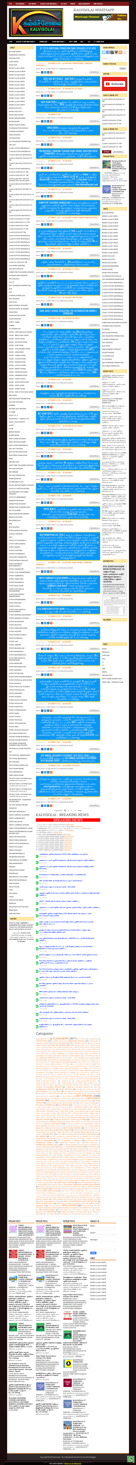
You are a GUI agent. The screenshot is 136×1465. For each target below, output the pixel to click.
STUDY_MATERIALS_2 (57, 1180)
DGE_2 (95, 1093)
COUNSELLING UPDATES (45, 1089)
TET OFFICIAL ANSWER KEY (72, 1187)
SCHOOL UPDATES (79, 1149)
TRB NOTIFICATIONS (47, 1210)
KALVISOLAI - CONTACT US (74, 1124)
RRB (37, 1149)
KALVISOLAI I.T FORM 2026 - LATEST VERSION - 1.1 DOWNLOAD (62, 875)
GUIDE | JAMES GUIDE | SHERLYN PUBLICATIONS (80, 1314)
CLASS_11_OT (66, 1081)
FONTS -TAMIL (83, 1103)
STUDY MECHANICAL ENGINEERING (17, 659)
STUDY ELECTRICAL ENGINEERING (46, 1159)
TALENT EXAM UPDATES (46, 1182)
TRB (103, 669)
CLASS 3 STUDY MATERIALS (19, 239)
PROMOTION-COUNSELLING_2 (47, 1145)
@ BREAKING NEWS (42, 1039)
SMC (47, 1151)
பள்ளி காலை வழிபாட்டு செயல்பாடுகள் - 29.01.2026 (57, 887)
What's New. (67, 1214)
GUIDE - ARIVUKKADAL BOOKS (78, 1107)
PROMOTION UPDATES (68, 1142)
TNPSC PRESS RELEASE (65, 1203)
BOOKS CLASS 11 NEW (54, 1047)
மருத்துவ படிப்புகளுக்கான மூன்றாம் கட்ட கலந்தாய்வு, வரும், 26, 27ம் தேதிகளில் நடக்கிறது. (68, 394)
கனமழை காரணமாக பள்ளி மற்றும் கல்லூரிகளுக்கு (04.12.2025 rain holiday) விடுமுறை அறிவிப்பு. (119, 166)
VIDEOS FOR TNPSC (48, 1214)
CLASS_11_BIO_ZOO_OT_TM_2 (46, 1081)
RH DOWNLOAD (92, 1147)
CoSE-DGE (106, 655)
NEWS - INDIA (57, 1132)
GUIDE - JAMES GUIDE (61, 1111)
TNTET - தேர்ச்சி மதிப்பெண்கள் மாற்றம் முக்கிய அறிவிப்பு (59, 901)
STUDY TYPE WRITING (75, 1178)
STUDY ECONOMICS (79, 1157)
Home (10, 4)
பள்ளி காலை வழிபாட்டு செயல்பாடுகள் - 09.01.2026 (57, 1018)
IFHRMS (56, 1119)
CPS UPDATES (76, 765)
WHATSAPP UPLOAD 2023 (81, 1214)
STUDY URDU (89, 1178)
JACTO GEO (40, 1122)
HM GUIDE (62, 1117)
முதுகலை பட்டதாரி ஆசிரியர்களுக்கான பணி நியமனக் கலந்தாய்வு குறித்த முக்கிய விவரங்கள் (113, 393)
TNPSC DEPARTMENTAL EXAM (49, 1201)
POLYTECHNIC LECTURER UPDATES (87, 1138)
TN (61, 1191)
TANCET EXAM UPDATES (86, 1182)
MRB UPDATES (95, 1126)
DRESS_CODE (40, 1096)
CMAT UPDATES (84, 1085)
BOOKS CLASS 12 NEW (71, 1047)
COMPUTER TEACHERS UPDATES (78, 1087)
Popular (106, 152)
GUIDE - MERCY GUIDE (58, 1113)
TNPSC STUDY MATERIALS (19, 843)
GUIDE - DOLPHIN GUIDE (64, 1109)
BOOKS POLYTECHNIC (91, 1053)
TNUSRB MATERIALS (88, 1206)
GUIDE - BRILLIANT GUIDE (19, 335)
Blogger (22, 941)
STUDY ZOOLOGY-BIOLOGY (19, 730)
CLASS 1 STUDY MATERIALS (76, 1058)
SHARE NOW (40, 1151)
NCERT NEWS (56, 1128)
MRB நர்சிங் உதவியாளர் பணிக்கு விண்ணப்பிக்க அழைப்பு (59, 992)
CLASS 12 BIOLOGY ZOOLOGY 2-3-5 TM (72, 1068)
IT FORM (83, 1119)
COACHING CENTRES (17, 265)
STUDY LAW (82, 1166)
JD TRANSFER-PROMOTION (56, 1122)
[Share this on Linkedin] (48, 72)
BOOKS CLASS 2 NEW (86, 1047)
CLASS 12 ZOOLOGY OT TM (18, 229)
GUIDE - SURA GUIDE (76, 1115)
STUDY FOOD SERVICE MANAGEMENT (66, 1161)
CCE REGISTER (87, 1056)
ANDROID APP (41, 1043)
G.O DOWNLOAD (49, 1105)
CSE (52, 1091)
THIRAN (38, 1191)
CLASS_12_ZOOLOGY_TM (66, 1085)
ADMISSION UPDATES (76, 1041)
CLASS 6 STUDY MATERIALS (91, 1077)
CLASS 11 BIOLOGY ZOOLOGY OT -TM (21, 164)
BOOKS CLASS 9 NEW (65, 1051)
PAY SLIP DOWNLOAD (57, 1136)
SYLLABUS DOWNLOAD (74, 1180)
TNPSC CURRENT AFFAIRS (91, 1199)
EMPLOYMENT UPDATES (18, 305)
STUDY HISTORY (41, 1166)
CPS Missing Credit (88, 1089)
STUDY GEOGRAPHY (61, 1163)
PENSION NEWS (72, 1136)
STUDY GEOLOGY (75, 1163)
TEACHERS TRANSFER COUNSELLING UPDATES (85, 217)
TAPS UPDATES (43, 1184)
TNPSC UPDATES (69, 1205)
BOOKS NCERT (74, 1053)
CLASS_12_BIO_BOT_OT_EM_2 (86, 1081)
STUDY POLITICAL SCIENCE (19, 687)
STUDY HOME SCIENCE (55, 1166)
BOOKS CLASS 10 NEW (17, 71)
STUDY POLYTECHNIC (50, 1174)
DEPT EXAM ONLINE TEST (112, 679)
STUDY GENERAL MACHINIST (89, 1161)
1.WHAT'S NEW (41, 1041)
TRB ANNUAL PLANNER (69, 1208)
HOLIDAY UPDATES (43, 1119)
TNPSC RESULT (81, 1203)
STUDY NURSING (80, 1170)
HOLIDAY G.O (93, 1117)
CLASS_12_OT (92, 1083)
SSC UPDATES (55, 1151)
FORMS (92, 1103)
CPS (77, 1089)
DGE (88, 1093)
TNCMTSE (67, 1197)
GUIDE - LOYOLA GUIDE (43, 1113)
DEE (39, 1093)
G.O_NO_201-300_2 (42, 1107)
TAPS (98, 1182)
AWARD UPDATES (42, 1045)
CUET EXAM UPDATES (77, 1091)
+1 (102, 662)
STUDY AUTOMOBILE (68, 1153)
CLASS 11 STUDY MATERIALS (64, 1062)
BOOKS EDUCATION (42, 1053)
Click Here (70, 824)
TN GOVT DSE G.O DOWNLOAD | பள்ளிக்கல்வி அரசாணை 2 (53, 1193)
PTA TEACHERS (82, 1145)
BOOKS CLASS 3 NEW (17, 85)
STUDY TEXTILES (60, 1178)
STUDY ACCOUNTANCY (76, 1151)
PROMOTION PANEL (92, 1140)
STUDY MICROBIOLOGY (66, 1170)
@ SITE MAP (80, 1039)
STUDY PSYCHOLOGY (65, 1174)
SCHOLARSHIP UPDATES (62, 1149)
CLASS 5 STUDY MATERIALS (72, 1077)
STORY (64, 1151)
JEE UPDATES (87, 1122)
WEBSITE (59, 1214)
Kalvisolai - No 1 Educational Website (66, 1457)
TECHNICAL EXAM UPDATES (47, 1187)
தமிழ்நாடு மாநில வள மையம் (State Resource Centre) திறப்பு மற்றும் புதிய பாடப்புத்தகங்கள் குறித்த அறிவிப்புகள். (114, 456)
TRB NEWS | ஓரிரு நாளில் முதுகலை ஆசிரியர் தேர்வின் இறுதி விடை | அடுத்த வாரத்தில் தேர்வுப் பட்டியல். (21, 1345)
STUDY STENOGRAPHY (87, 1176)
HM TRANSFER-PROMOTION (76, 1117)
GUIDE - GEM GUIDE (47, 1111)
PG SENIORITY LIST (86, 1136)
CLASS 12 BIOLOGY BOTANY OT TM (81, 1066)
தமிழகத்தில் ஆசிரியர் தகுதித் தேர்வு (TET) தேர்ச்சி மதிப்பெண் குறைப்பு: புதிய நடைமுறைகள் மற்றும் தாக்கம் (114, 440)
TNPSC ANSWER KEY (59, 1199)
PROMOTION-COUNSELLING (89, 1142)
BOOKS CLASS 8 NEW (49, 1051)
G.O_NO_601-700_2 (56, 1107)
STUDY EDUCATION (92, 1157)
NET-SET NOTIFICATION (82, 1130)
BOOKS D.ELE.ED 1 (79, 1051)
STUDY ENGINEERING (87, 1159)
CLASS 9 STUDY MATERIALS (88, 1079)
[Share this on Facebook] (42, 72)
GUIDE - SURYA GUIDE (91, 1115)
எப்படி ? (94, 1214)
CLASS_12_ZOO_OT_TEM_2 (45, 1085)
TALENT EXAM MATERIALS (92, 1180)
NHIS (76, 1132)
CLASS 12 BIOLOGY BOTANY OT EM (56, 1066)
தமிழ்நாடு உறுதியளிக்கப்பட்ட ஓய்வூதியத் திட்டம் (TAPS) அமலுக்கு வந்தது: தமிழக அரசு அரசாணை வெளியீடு (114, 532)
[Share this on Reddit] (51, 72)
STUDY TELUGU (47, 1178)
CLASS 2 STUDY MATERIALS (78, 1074)
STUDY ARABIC (40, 1153)
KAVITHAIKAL (51, 1126)
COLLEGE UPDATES (53, 1087)
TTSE (75, 1212)
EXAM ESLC (71, 1101)
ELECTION (65, 1098)
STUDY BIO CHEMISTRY (85, 1153)
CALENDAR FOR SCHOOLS (44, 1056)
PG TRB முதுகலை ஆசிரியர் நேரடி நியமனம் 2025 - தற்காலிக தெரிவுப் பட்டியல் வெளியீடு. (113, 513)
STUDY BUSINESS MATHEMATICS (62, 1155)
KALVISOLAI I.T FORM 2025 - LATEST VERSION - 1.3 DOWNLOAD (119, 189)
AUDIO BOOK (94, 1043)
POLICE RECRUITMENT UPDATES (21, 485)
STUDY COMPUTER (65, 1157)
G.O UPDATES (76, 269)
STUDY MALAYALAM (42, 1168)
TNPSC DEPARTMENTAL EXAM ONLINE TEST (80, 1201)
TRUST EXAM (66, 1212)
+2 (103, 665)
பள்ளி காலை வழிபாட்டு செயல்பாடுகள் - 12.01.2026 (57, 998)
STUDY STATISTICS (72, 1176)
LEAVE (68, 1126)
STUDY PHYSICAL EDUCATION (65, 1172)
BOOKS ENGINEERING (58, 1053)
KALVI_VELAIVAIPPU (54, 1124)
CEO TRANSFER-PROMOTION (46, 1058)
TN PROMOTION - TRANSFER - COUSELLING (20, 801)
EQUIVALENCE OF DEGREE (57, 1101)
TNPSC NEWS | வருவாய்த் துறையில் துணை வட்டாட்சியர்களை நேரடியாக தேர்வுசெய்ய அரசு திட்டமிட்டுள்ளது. (68, 130)
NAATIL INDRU (44, 1128)
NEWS (47, 1132)
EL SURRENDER (54, 1098)
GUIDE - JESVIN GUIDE (76, 1111)
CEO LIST (62, 1058)
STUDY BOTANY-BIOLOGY (18, 560)
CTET (66, 1091)
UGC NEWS (83, 1212)
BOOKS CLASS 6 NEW (82, 1049)
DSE (47, 1096)
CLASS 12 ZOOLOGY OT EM (83, 1072)
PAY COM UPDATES (90, 1134)
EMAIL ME (74, 1098)
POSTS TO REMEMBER (44, 1140)
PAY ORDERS (75, 318)
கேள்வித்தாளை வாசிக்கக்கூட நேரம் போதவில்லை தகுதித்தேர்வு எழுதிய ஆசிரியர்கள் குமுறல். (75, 1279)
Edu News (105, 652)
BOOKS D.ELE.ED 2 (92, 1051)
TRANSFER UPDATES (50, 1208)
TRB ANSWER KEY (86, 1208)
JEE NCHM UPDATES (74, 1122)
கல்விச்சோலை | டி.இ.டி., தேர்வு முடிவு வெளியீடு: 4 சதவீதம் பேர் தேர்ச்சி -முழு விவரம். (48, 1375)
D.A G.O (88, 1091)
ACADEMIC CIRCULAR (58, 1041)
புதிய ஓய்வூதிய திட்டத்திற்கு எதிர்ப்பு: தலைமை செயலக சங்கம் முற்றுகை (64, 1012)
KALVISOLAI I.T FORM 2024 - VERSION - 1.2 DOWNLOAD (79, 1382)
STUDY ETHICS (48, 1161)
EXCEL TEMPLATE (53, 1103)
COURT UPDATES (65, 1089)
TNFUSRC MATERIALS (80, 1197)
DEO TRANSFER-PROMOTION (74, 1093)
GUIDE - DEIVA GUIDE (48, 1109)
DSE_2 (53, 1096)
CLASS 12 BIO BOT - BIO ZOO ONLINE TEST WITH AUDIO (19, 180)
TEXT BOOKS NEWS (79, 1189)
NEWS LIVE (68, 1132)
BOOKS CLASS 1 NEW (86, 1045)
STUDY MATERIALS (59, 1168)
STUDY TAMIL (14, 713)
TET (59, 1187)
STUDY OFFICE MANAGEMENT (45, 1172)
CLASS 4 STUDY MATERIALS (53, 1077)
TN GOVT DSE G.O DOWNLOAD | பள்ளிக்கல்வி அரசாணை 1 (81, 1191)
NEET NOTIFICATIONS (91, 1128)
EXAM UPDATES (15, 319)
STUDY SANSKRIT (80, 1174)
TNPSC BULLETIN (74, 1199)
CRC (47, 1091)
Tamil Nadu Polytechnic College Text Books (46, 1357)
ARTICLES (65, 1043)
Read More (94, 72)
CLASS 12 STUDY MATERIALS (83, 1070)
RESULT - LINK (63, 1147)
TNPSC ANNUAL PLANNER (19, 815)
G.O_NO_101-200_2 (92, 1105)
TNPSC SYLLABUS (53, 1206)
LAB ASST (61, 1126)
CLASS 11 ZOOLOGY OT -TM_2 (59, 1064)
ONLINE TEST (48, 1134)
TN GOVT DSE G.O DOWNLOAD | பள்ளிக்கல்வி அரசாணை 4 (62, 1195)
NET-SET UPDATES (77, 88)
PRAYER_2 (77, 1140)
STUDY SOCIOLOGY (58, 1176)
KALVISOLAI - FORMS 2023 (78, 1361)
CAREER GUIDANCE (62, 1056)
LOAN (74, 1126)
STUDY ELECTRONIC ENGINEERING (68, 1159)
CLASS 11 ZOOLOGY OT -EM (84, 1062)
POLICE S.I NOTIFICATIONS (64, 1138)
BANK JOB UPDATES (58, 1045)
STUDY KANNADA (70, 1166)
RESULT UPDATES (77, 1147)
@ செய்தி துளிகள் (92, 1039)
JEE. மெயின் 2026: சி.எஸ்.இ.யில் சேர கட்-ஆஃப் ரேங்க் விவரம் (60, 881)
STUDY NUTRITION (92, 1170)
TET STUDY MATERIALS (92, 1187)
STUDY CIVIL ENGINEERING (19, 572)
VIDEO (38, 1214)
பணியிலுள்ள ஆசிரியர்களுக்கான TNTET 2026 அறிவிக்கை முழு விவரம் (63, 854)
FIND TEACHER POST (69, 1103)
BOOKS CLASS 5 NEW (67, 1049)
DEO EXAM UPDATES (52, 1093)
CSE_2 (58, 1091)
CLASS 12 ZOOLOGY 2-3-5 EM (19, 219)
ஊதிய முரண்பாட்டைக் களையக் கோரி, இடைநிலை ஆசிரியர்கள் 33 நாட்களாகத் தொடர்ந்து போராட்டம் (114, 447)
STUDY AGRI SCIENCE (91, 1151)
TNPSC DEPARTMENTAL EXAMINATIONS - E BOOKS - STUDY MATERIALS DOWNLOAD (26, 1255)
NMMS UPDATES (86, 1132)
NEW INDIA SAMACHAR (18, 455)
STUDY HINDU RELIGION (90, 1163)
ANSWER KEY (53, 1043)
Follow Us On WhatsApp (72, 1463)
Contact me (13, 927)
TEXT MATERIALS (93, 1189)
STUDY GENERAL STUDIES (44, 1163)
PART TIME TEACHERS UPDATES (68, 1134)
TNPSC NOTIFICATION (44, 1203)
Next (80, 810)
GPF (65, 1107)
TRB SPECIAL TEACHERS (80, 1210)
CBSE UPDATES (75, 1056)
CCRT (96, 1056)
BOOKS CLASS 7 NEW (17, 98)
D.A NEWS (96, 1091)
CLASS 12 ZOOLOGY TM (58, 1074)
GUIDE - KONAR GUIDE (91, 1111)
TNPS (91, 1197)
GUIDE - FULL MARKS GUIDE (19, 349)
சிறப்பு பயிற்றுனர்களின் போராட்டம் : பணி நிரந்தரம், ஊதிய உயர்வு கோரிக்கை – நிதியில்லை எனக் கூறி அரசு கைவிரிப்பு (114, 472)
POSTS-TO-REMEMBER (64, 1140)
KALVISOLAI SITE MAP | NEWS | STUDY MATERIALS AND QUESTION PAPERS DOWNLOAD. (81, 1230)
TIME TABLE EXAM (77, 297)
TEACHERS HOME (56, 1184)
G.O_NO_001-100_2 (78, 1105)
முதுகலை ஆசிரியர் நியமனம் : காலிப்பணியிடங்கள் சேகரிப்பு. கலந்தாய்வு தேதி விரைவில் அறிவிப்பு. (112, 419)
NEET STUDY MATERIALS (44, 1130)
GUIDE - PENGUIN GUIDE (74, 1113)
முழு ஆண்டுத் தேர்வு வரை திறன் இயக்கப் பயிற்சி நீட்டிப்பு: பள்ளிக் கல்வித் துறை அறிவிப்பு (113, 464)
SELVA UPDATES (93, 1149)
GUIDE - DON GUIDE (79, 1109)
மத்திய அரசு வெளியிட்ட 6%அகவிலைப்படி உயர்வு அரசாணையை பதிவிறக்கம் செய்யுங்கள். (68, 263)
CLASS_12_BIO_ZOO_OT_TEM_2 (72, 1083)
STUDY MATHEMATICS (77, 1168)
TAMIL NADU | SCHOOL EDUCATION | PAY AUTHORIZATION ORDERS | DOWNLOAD (68, 312)
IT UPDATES (94, 1119)
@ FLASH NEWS (67, 63)
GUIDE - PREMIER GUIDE (91, 1113)
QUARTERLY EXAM (94, 1145)
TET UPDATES (43, 1189)
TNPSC (104, 672)
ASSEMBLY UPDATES (80, 1043)
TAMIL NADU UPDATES (65, 1182)
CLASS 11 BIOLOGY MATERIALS (57, 1060)
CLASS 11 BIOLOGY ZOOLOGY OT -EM (81, 1060)
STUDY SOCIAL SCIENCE (43, 1176)
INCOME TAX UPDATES (69, 1119)
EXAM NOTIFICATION (85, 1101)
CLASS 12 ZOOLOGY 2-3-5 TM (63, 1072)
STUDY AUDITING (53, 1153)
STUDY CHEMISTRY (82, 1155)
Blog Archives (118, 152)
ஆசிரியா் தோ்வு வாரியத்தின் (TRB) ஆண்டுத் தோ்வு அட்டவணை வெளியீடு (65, 977)
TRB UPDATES (52, 1212)
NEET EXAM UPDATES (72, 1128)
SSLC (104, 659)
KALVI (96, 1122)
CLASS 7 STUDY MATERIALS (46, 1079)
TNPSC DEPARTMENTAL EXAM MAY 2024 (25, 1325)
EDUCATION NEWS (41, 1098)
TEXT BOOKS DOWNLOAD (60, 1189)
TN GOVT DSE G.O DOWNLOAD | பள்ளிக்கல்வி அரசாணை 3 (20, 790)
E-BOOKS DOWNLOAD (66, 1096)
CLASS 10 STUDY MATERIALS (20, 151)
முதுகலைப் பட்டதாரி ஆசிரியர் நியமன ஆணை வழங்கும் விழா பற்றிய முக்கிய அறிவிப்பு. (69, 907)
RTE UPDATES (46, 1149)
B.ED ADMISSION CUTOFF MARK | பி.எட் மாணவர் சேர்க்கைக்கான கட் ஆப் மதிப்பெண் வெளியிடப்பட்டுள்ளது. (68, 610)
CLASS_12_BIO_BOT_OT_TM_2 (46, 1083)
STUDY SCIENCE (93, 1174)
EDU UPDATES (84, 1095)
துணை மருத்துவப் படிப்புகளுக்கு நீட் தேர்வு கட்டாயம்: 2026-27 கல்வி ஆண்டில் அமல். (68, 955)
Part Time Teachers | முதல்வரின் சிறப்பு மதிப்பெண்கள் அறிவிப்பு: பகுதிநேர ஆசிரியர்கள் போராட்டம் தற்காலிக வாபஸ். (114, 488)
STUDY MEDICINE (51, 1170)
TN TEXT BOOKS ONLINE (54, 1197)
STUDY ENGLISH (15, 603)
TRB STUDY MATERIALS (18, 880)
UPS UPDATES (94, 1212)
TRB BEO (97, 1208)
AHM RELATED (93, 1041)
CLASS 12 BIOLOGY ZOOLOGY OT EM (20, 206)
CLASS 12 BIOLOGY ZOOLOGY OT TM (59, 1070)
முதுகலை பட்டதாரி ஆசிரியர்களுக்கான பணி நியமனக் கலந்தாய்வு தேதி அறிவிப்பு (67, 860)
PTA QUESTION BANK (69, 1145)
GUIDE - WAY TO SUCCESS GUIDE (46, 1117)
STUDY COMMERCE (51, 1157)
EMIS (82, 1098)
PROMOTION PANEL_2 (78, 63)
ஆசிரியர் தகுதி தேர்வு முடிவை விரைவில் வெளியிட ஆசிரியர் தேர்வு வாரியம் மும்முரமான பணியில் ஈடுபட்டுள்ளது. (21, 1355)
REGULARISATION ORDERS (46, 1147)
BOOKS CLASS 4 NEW (52, 1049)
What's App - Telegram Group (112, 682)
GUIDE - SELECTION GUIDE (60, 1115)
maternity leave (83, 1126)
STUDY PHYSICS (82, 1172)
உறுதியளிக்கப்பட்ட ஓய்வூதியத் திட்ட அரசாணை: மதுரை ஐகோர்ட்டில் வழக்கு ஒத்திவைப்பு (114, 552)
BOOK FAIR (73, 1045)
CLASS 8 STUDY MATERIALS (67, 1079)
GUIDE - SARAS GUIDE (42, 1115)
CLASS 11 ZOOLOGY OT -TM (19, 175)
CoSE (95, 1087)
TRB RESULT (64, 1210)
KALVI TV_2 (39, 1124)
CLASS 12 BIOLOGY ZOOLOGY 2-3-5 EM (21, 195)
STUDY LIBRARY (93, 1166)
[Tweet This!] (45, 72)
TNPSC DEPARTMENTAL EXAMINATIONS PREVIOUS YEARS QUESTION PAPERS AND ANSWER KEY (26, 1230)
